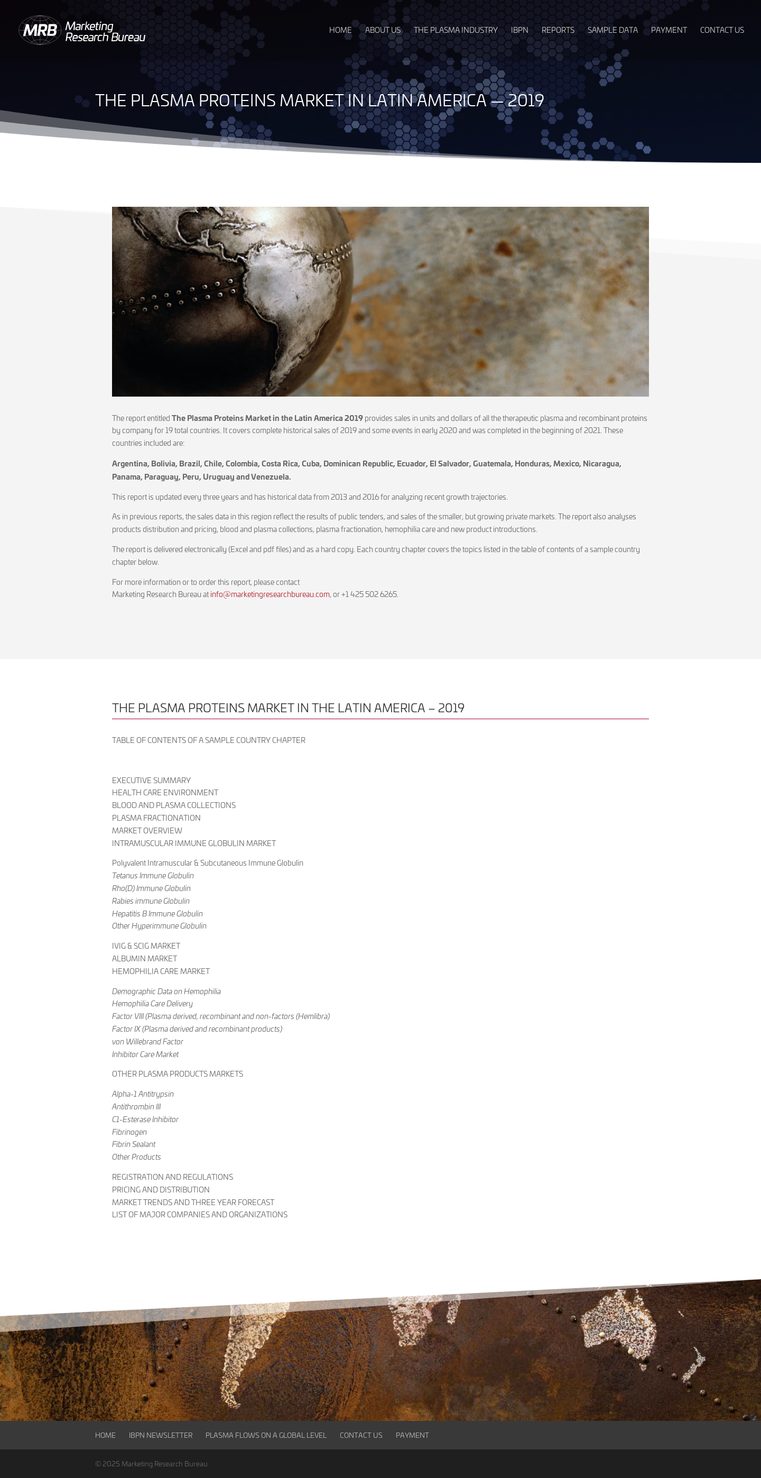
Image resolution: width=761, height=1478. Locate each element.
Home (105, 1434)
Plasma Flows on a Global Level (266, 1434)
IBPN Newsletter (160, 1434)
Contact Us (361, 1434)
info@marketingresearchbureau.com (270, 594)
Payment (412, 1434)
